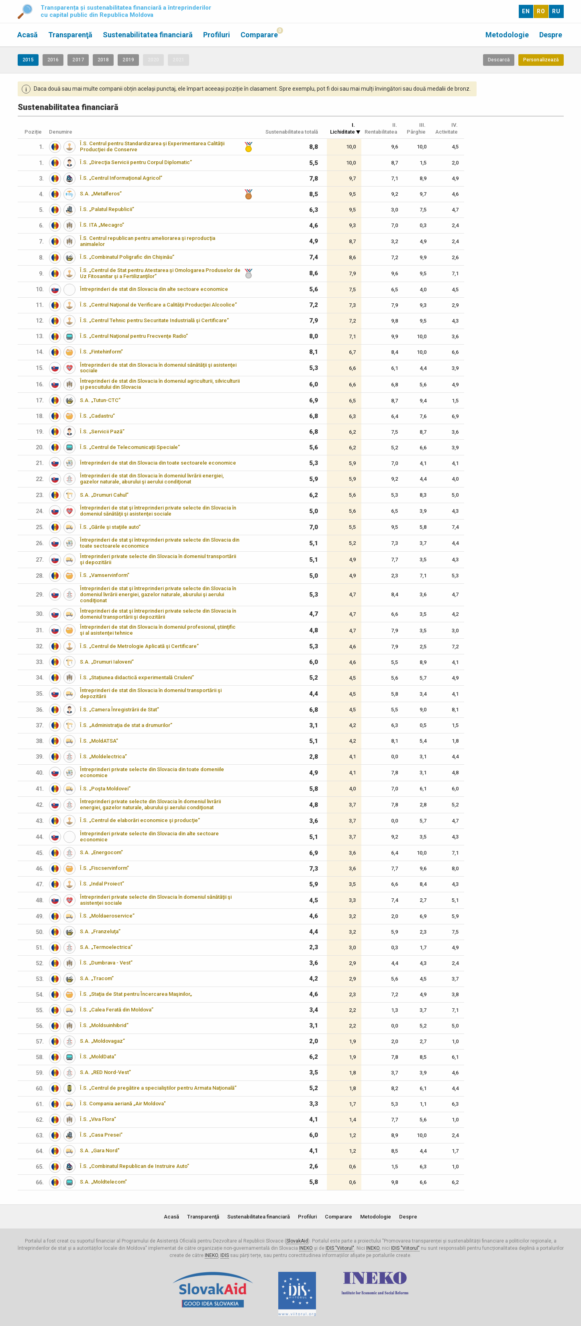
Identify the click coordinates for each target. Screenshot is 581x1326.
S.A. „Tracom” (97, 978)
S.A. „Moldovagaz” (102, 1041)
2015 (28, 60)
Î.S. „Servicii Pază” (102, 431)
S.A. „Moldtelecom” (103, 1182)
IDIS (224, 1255)
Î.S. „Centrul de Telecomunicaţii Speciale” (130, 447)
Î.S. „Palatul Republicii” (107, 209)
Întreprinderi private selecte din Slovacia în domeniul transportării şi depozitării (158, 559)
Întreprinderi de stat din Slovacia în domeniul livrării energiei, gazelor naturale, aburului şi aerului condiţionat (152, 479)
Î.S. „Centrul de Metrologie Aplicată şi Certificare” (139, 646)
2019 (128, 60)
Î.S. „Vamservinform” (104, 575)
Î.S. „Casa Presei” (101, 1135)
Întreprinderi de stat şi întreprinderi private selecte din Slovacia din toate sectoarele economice (159, 543)
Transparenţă (70, 34)
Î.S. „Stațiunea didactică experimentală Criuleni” (137, 677)
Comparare (259, 34)
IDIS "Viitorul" (340, 1248)
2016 (53, 60)
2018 (103, 60)
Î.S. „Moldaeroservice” (107, 916)
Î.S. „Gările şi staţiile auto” (110, 527)
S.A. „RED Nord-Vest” (105, 1072)
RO (541, 11)
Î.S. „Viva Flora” (98, 1119)
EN (526, 11)
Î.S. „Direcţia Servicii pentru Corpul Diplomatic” (136, 162)
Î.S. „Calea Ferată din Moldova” (116, 1010)
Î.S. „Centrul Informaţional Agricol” (121, 178)
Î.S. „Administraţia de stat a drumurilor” (126, 725)
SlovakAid (297, 1241)
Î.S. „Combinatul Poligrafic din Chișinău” (127, 257)
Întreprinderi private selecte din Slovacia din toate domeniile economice (152, 772)
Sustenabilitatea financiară (148, 34)
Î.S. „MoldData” (98, 1057)
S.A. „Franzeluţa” (100, 931)
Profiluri (216, 34)
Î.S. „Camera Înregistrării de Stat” (119, 710)
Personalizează (541, 60)
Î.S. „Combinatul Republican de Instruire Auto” (134, 1166)
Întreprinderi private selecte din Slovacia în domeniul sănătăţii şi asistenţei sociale (156, 900)
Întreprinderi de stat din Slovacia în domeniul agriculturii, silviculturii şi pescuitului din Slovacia (160, 384)
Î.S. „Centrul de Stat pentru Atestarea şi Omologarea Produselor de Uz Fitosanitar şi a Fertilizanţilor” (160, 273)
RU (556, 11)
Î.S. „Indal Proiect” (102, 884)
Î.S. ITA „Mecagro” (102, 225)
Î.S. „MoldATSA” (99, 741)
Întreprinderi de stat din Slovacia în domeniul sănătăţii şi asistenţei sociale (158, 368)
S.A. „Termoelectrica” (106, 947)
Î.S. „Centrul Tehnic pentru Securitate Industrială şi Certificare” (154, 320)
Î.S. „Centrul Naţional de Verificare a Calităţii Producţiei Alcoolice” (158, 305)
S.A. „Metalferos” (101, 194)
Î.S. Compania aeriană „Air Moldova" (123, 1104)
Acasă (27, 34)
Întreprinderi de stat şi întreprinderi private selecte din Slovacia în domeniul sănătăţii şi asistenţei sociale (158, 511)
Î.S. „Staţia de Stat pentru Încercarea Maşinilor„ (136, 994)
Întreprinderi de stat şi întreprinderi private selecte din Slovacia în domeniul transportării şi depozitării (158, 614)
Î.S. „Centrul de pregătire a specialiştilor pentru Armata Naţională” (158, 1088)
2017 (78, 60)
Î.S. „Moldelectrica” (103, 756)
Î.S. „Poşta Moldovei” (105, 789)
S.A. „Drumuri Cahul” (104, 495)
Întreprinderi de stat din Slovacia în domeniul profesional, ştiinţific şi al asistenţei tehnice (158, 630)
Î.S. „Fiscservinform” (104, 868)
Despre (550, 34)
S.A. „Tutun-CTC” (100, 400)
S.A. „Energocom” (101, 852)
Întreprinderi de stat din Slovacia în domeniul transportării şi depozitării (151, 693)
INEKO (306, 1248)
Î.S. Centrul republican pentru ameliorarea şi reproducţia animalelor (147, 241)
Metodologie (507, 34)
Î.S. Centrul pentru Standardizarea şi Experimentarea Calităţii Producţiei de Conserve (152, 146)
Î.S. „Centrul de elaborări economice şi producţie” (140, 820)
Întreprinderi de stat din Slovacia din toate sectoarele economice (158, 463)
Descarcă (499, 60)
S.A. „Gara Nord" (100, 1150)
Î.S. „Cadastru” (97, 416)
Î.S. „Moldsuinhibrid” (104, 1025)
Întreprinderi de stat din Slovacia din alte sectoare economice (154, 289)
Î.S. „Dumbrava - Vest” (106, 963)
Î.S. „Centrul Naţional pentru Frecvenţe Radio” (134, 336)
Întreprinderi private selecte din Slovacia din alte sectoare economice (149, 837)
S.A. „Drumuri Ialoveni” (107, 662)
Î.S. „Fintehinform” (101, 352)
